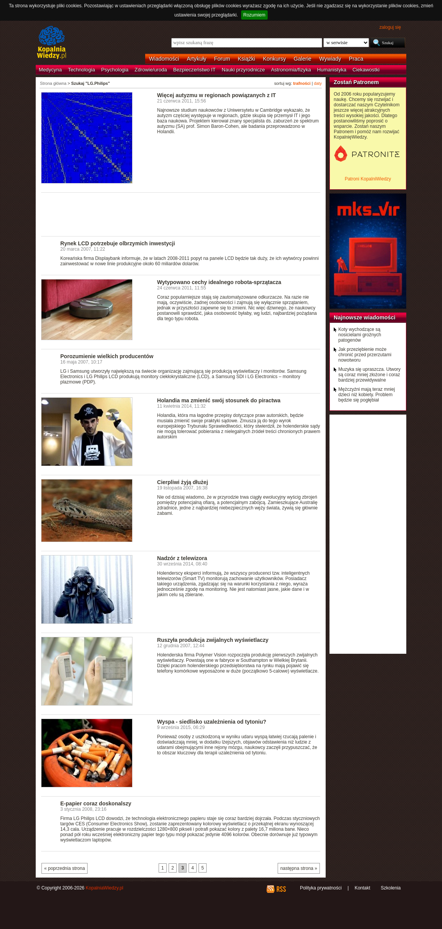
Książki (246, 59)
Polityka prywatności (321, 888)
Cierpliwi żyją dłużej (182, 482)
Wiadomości (164, 59)
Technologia (81, 70)
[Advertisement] (181, 214)
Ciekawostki (366, 70)
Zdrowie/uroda (151, 70)
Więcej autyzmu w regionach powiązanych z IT (216, 95)
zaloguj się (390, 27)
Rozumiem (254, 15)
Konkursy (274, 59)
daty (318, 83)
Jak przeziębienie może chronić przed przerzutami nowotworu (364, 355)
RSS (281, 889)
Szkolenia (391, 888)
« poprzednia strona (64, 868)
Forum (222, 59)
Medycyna (50, 70)
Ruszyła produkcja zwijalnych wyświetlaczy (212, 640)
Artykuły (196, 59)
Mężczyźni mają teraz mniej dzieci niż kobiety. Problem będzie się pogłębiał (366, 395)
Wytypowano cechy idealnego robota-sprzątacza (219, 282)
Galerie (302, 59)
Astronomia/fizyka (291, 70)
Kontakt (362, 888)
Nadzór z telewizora (182, 558)
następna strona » (298, 868)
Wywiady (330, 59)
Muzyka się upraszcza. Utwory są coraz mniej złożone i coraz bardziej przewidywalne (369, 375)
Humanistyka (331, 70)
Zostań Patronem (356, 82)
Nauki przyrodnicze (243, 70)
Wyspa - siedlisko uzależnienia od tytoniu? (211, 722)
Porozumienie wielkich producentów (106, 356)
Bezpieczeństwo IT (194, 70)
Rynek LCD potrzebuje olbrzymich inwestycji (117, 243)
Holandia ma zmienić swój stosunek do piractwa (218, 400)
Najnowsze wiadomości (365, 317)
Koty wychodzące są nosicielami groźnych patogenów (359, 335)
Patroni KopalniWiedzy (368, 179)
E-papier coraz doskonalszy (95, 803)
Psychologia (115, 70)
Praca (356, 59)
